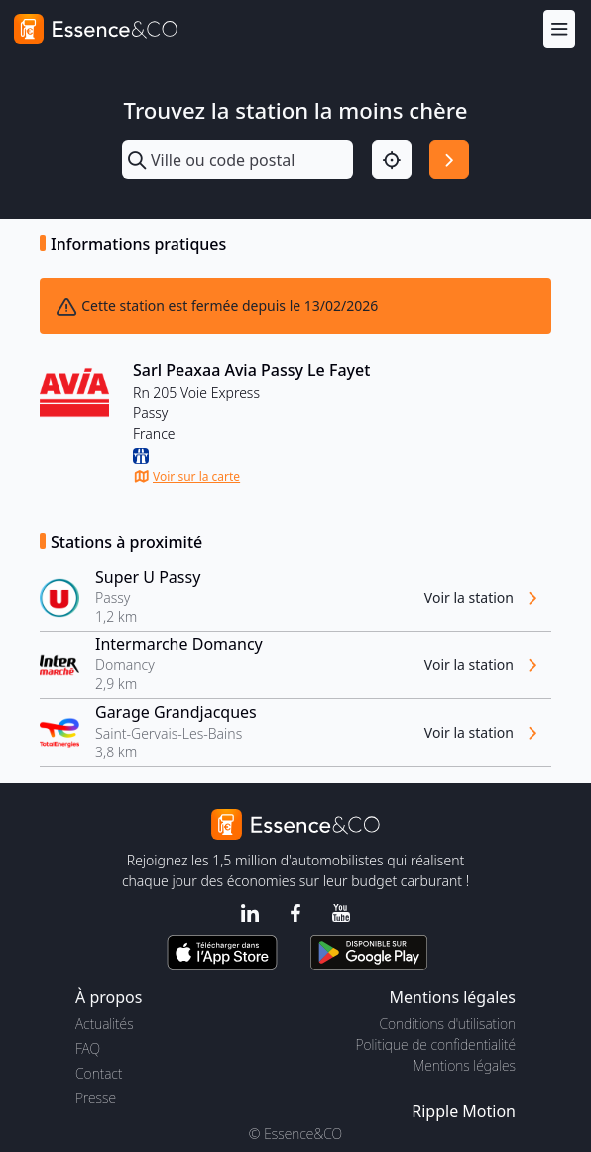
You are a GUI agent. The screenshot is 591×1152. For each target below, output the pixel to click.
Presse (95, 1098)
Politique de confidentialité (436, 1044)
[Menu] (559, 28)
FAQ (87, 1048)
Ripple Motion (464, 1111)
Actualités (104, 1023)
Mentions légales (465, 1065)
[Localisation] (392, 159)
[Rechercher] (449, 159)
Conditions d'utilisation (447, 1023)
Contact (98, 1073)
